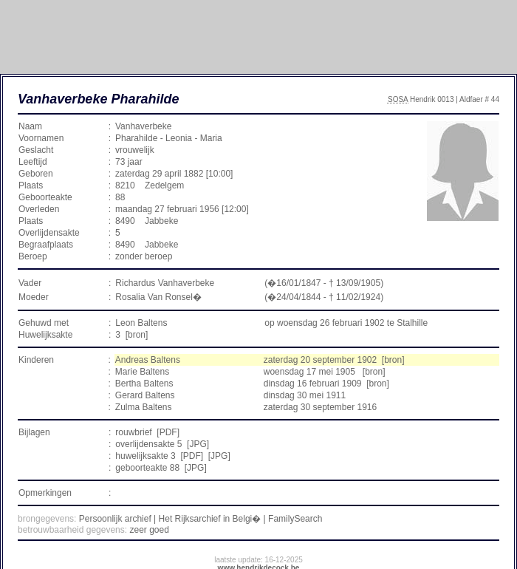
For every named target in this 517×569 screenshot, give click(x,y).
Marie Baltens (142, 372)
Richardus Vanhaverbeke (164, 283)
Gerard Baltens (145, 395)
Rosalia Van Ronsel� (158, 297)
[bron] (137, 335)
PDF (168, 432)
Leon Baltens (141, 323)
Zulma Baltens (143, 407)
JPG (197, 444)
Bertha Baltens (144, 383)
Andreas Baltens (147, 360)
